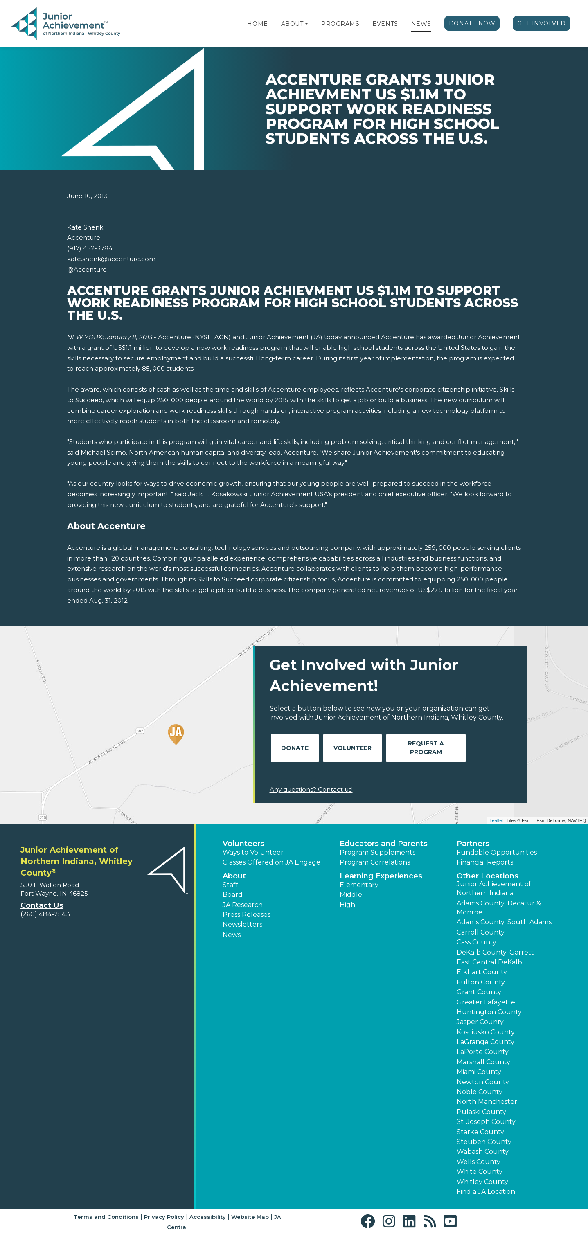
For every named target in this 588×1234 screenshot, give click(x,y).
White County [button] (479, 1171)
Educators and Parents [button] (384, 843)
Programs (340, 23)
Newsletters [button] (242, 924)
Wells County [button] (478, 1162)
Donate (295, 748)
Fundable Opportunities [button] (497, 852)
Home (257, 23)
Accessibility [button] (207, 1217)
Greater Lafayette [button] (486, 1002)
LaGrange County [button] (485, 1042)
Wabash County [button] (483, 1151)
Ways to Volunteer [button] (253, 852)
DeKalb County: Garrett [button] (495, 952)
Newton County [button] (483, 1082)
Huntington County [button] (489, 1012)
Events (385, 23)
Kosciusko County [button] (486, 1032)
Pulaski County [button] (481, 1112)
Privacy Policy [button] (164, 1217)
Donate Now (472, 23)
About (292, 23)
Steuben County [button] (484, 1142)
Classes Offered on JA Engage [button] (271, 862)
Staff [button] (230, 885)
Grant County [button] (479, 992)
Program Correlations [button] (375, 862)
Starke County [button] (480, 1132)
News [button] (232, 935)
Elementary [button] (359, 885)
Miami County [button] (479, 1072)
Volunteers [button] (243, 843)
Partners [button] (473, 843)
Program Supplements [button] (377, 852)
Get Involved (541, 23)
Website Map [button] (250, 1217)
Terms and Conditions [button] (106, 1217)
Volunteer (352, 748)
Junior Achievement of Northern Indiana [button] (494, 888)
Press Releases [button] (246, 915)
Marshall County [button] (483, 1062)
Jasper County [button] (480, 1022)
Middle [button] (351, 894)
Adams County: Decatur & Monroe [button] (499, 907)
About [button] (234, 876)
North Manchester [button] (487, 1102)
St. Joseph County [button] (486, 1122)
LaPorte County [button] (483, 1052)
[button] (306, 23)
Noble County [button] (479, 1092)
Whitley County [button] (482, 1182)
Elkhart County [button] (482, 972)
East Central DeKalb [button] (489, 962)
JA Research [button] (243, 905)
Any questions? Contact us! (311, 789)
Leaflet (496, 820)
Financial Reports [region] (485, 862)
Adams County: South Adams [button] (504, 922)
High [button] (347, 905)
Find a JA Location (486, 1192)
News (421, 23)
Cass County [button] (476, 942)
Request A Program (426, 748)
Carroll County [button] (481, 932)
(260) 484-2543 (45, 914)
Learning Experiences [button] (381, 876)
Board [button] (233, 894)
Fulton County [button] (481, 982)
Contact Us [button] (41, 905)
